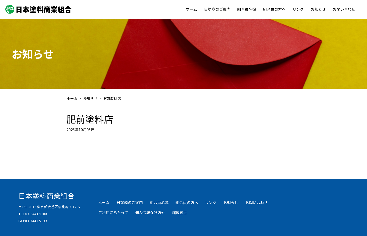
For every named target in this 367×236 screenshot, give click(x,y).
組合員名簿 (246, 9)
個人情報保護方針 (150, 212)
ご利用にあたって (113, 212)
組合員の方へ (274, 9)
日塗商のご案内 (217, 9)
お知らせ (318, 9)
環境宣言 (179, 212)
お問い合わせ (344, 9)
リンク (298, 9)
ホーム (191, 9)
